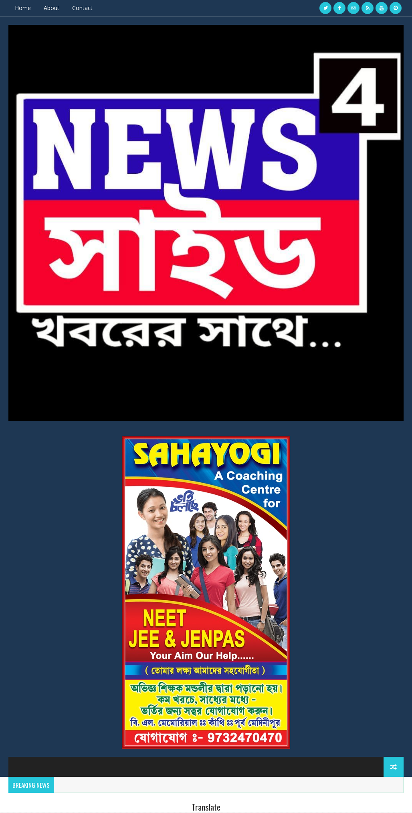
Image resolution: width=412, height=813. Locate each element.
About (51, 8)
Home (23, 8)
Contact (82, 8)
